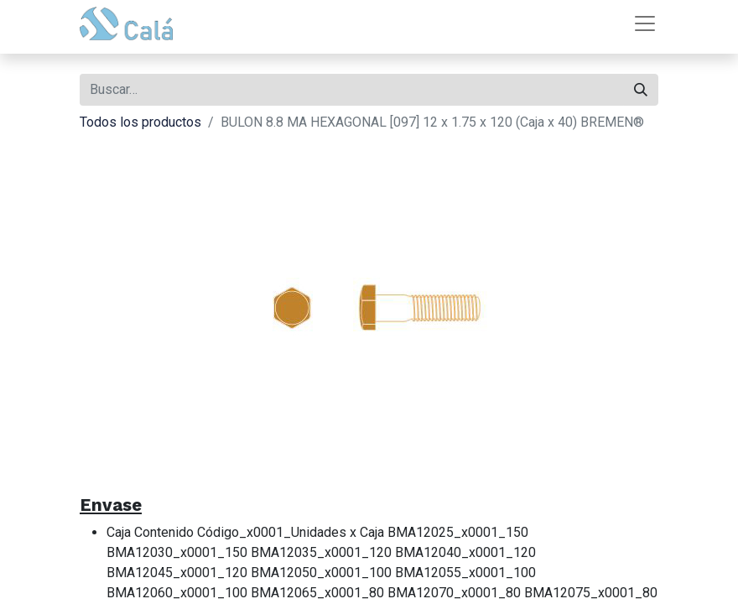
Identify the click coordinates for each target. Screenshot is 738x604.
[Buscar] (640, 90)
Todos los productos (140, 122)
